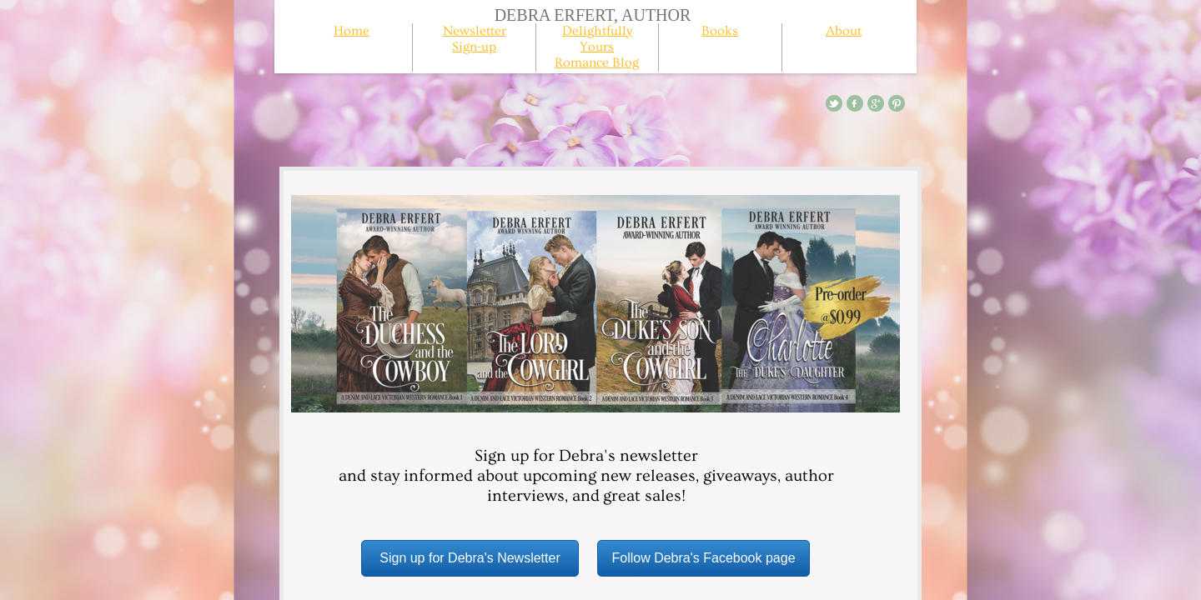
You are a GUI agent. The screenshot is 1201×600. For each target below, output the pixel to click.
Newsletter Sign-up (474, 38)
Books (719, 30)
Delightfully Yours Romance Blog (597, 46)
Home (351, 30)
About (844, 30)
